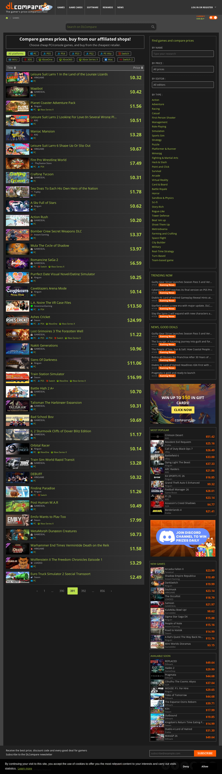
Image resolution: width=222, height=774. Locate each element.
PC (33, 53)
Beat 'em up (159, 220)
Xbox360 (65, 59)
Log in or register (202, 7)
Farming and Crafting (164, 233)
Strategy (157, 140)
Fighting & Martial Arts (165, 157)
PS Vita (105, 53)
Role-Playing (159, 126)
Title (11, 68)
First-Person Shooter (164, 117)
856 (102, 591)
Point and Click (160, 166)
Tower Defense (160, 215)
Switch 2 (126, 59)
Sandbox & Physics (163, 197)
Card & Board (160, 184)
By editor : (183, 82)
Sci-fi (155, 202)
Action (155, 99)
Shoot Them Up (161, 224)
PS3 (75, 53)
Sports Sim (158, 135)
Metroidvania (159, 229)
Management (159, 122)
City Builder (159, 242)
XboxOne (46, 59)
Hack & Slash (159, 162)
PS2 (90, 53)
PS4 (61, 53)
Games (61, 7)
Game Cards (76, 7)
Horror (156, 193)
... (52, 591)
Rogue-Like (158, 211)
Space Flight (159, 238)
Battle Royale (159, 188)
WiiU (13, 59)
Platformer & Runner (164, 148)
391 (72, 591)
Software (92, 7)
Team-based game (162, 260)
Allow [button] (204, 766)
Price (138, 68)
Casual (156, 113)
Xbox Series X (88, 59)
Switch (123, 53)
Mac (108, 59)
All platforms (16, 53)
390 (61, 591)
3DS (28, 59)
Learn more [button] (25, 768)
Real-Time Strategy (163, 251)
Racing (156, 108)
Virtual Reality (160, 180)
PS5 (47, 53)
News (120, 7)
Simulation (158, 131)
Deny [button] (186, 766)
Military (156, 246)
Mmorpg (157, 153)
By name (183, 51)
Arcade (156, 175)
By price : (183, 67)
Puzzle (155, 144)
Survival (156, 171)
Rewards (108, 7)
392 (83, 591)
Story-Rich (158, 206)
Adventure (158, 104)
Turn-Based (159, 255)
